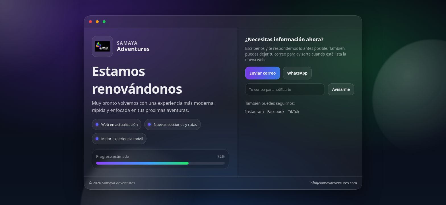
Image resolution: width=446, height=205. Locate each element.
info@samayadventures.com (333, 183)
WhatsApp (297, 73)
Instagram (254, 111)
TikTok (293, 111)
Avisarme (341, 89)
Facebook (276, 111)
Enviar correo (262, 73)
